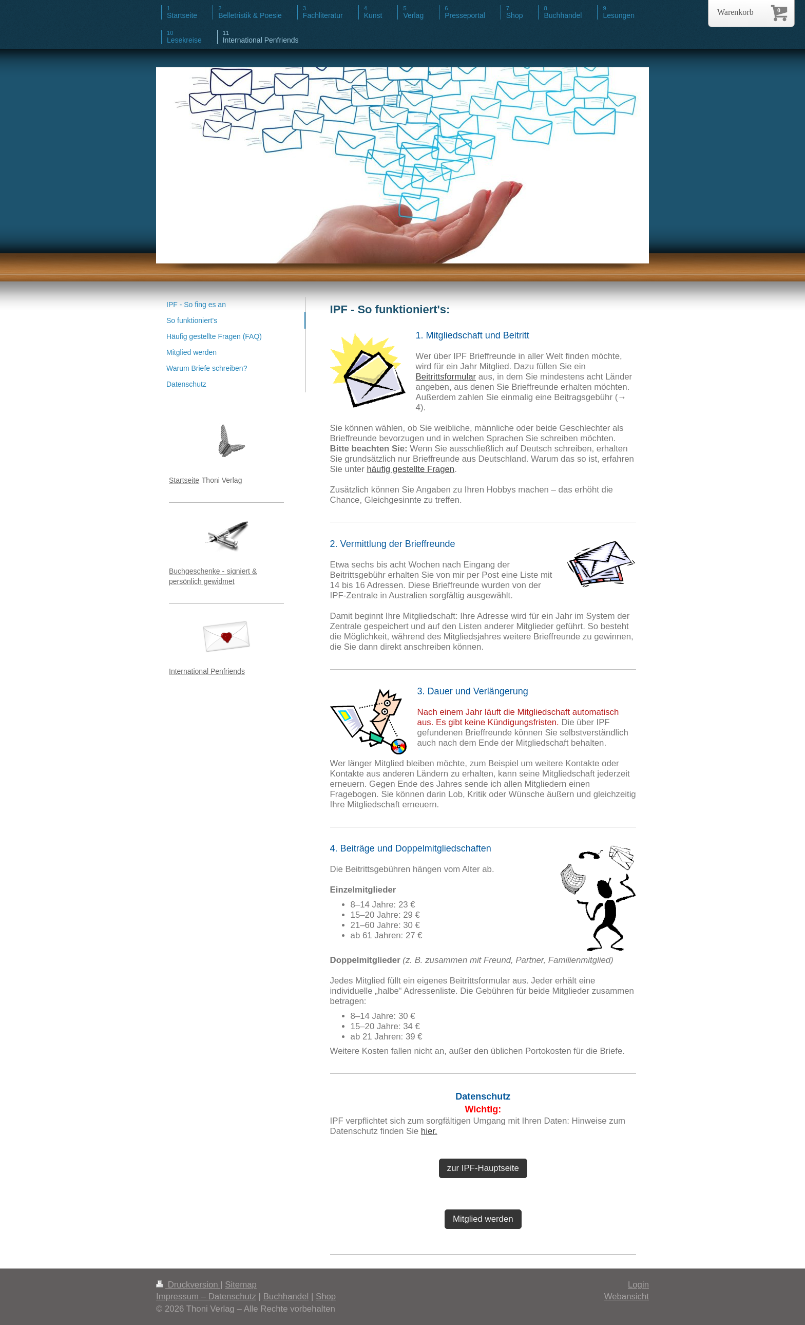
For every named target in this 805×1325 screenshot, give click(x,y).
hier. (429, 1131)
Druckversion (188, 1285)
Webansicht (626, 1296)
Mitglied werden (483, 1219)
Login (638, 1285)
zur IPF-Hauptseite (483, 1168)
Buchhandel (286, 1296)
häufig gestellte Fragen (410, 469)
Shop (326, 1296)
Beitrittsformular (446, 377)
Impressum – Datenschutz (206, 1296)
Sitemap (241, 1285)
